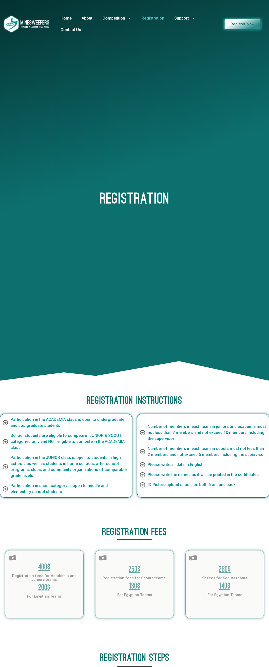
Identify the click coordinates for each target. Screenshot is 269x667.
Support (184, 18)
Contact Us (71, 29)
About (87, 18)
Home (66, 18)
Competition (117, 18)
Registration (153, 18)
